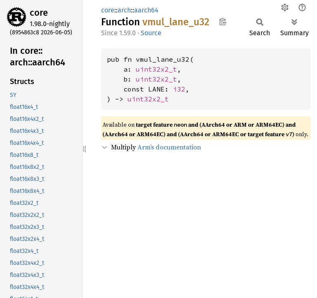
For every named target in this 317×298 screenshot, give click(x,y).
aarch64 (146, 10)
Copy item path (222, 21)
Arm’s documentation (169, 146)
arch (124, 10)
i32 (179, 89)
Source (151, 33)
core (39, 12)
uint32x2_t (156, 69)
